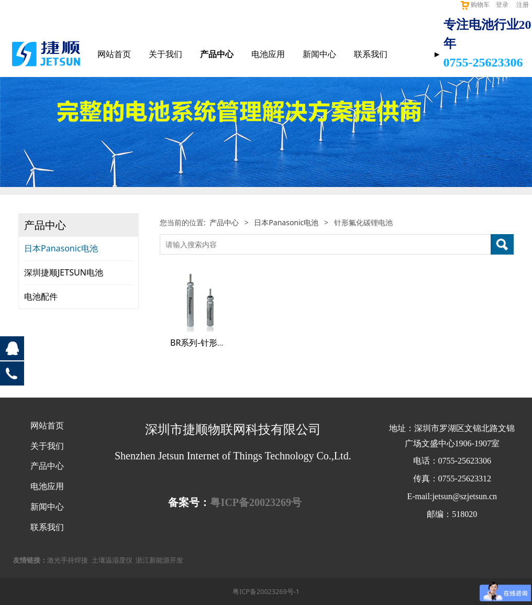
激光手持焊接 (67, 560)
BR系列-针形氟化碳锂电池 (219, 342)
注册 (522, 4)
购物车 (475, 4)
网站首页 (114, 54)
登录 (502, 4)
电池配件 (41, 296)
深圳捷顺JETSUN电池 (63, 272)
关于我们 (165, 54)
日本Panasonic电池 (61, 248)
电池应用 (268, 54)
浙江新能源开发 (159, 560)
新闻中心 (319, 54)
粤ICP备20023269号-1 (266, 591)
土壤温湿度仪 (112, 560)
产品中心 (217, 54)
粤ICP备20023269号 (255, 502)
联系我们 (370, 54)
